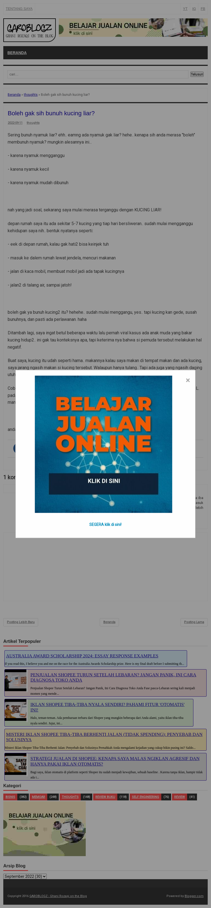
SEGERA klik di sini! (105, 524)
